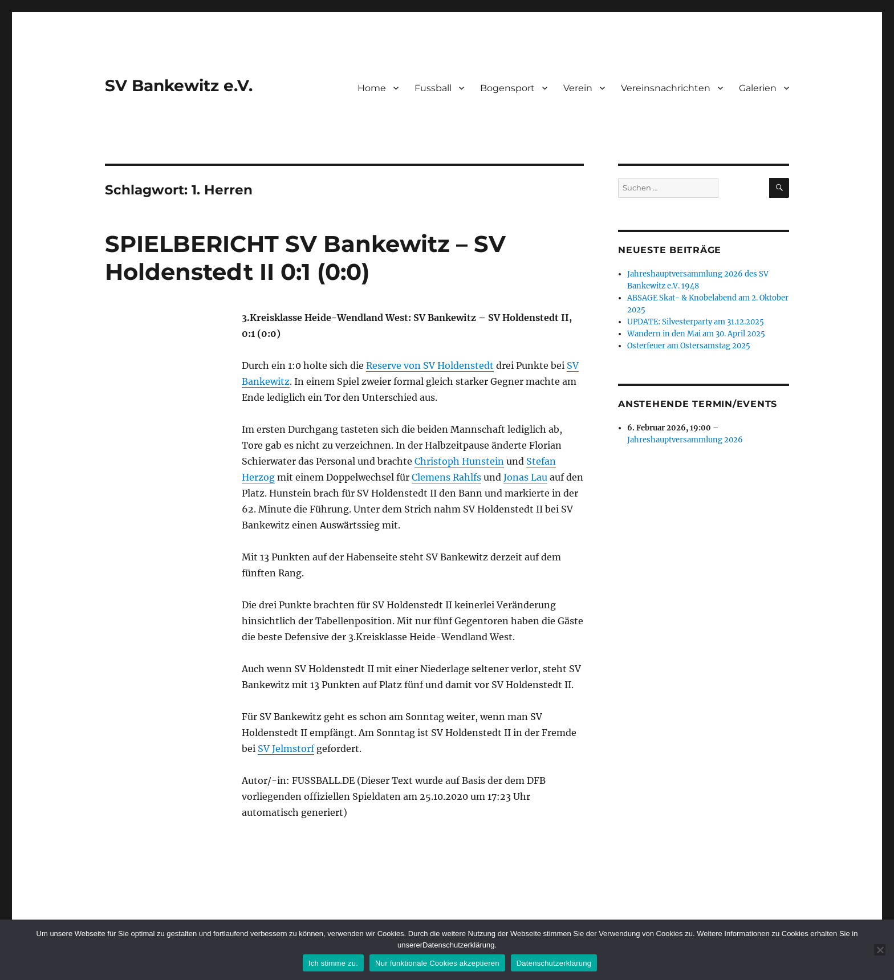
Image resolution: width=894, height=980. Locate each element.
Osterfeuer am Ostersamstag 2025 (688, 346)
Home (371, 88)
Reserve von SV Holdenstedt (430, 365)
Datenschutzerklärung (554, 963)
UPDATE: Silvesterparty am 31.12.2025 (695, 322)
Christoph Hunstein (459, 461)
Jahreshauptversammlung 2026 (685, 440)
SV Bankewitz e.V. (179, 85)
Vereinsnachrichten (665, 88)
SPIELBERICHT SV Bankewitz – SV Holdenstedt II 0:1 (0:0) (305, 258)
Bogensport (507, 88)
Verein (577, 88)
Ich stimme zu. (333, 963)
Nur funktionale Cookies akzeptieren (437, 963)
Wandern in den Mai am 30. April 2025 (696, 334)
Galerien (758, 88)
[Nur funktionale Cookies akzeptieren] (879, 949)
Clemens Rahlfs (446, 477)
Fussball (433, 88)
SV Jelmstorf (286, 748)
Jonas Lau (525, 477)
